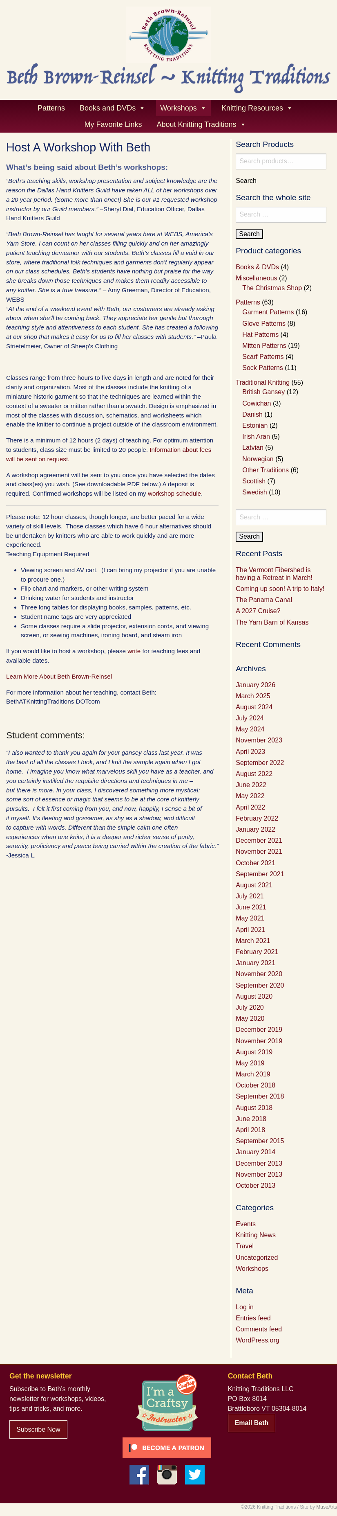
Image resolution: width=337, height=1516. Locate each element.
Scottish (254, 481)
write (134, 650)
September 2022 (260, 762)
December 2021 (259, 840)
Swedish (254, 492)
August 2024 (254, 707)
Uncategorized (257, 1257)
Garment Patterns (268, 312)
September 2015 (260, 1140)
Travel (245, 1246)
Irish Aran (256, 436)
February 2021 (257, 951)
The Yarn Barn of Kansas (272, 622)
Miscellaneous (256, 278)
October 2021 (255, 863)
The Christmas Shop (272, 287)
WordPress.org (257, 1340)
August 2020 (254, 996)
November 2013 (259, 1174)
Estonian (255, 425)
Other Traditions (265, 470)
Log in (245, 1307)
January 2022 (255, 829)
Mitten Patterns (264, 345)
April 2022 (250, 807)
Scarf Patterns (262, 356)
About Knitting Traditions (201, 124)
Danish (252, 414)
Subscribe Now (38, 1429)
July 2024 (250, 718)
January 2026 (255, 684)
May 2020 (250, 1018)
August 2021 (254, 885)
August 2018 (254, 1107)
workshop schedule (174, 493)
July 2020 (250, 1007)
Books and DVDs (112, 108)
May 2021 (250, 918)
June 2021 (251, 907)
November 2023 (259, 740)
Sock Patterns (262, 367)
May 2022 (250, 795)
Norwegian (257, 459)
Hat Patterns (260, 334)
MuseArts (326, 1507)
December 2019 (259, 1029)
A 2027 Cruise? (258, 610)
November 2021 (259, 851)
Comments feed (259, 1329)
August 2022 (254, 773)
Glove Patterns (264, 323)
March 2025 (253, 696)
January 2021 (255, 962)
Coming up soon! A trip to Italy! (280, 588)
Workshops (252, 1268)
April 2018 (250, 1129)
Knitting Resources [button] (257, 108)
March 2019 (253, 1074)
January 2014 (255, 1151)
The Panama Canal (264, 599)
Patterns (51, 108)
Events (246, 1223)
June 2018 (251, 1118)
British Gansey (263, 391)
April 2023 (250, 751)
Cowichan (256, 403)
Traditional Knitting (263, 382)
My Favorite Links (113, 124)
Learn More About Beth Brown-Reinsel (59, 676)
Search (246, 181)
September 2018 (260, 1096)
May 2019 (250, 1063)
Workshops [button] (183, 108)
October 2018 (255, 1085)
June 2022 (251, 784)
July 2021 (250, 896)
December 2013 (259, 1163)
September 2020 (260, 985)
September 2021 (260, 874)
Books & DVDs (257, 267)
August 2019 (254, 1052)
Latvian (252, 447)
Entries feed (253, 1318)
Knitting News (256, 1235)
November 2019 (259, 1041)
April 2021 (250, 929)
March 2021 (253, 940)
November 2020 (259, 973)
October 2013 (255, 1185)
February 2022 (257, 818)
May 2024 (250, 729)
